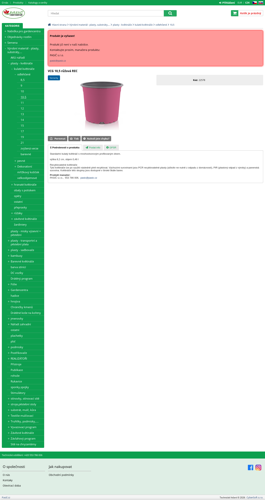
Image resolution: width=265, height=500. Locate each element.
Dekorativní (24, 166)
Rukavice (16, 381)
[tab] (65, 148)
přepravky (20, 207)
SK (260, 2)
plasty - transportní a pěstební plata (24, 242)
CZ (253, 2)
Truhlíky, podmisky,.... (25, 421)
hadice (15, 295)
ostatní (18, 201)
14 (22, 120)
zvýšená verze (29, 148)
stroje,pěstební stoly (23, 404)
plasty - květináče (22, 63)
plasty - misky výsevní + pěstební (26, 233)
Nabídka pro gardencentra (23, 31)
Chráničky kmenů (22, 307)
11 (22, 102)
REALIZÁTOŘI (19, 358)
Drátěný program (22, 278)
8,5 (23, 80)
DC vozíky (17, 273)
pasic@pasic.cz (58, 60)
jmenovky (17, 318)
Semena (12, 42)
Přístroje (16, 364)
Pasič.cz (23, 13)
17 (22, 131)
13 (22, 114)
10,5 (23, 97)
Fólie (14, 284)
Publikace (17, 370)
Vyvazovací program (23, 427)
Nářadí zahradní (21, 324)
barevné (26, 154)
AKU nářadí (18, 57)
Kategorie (12, 25)
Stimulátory (18, 393)
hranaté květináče (25, 184)
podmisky (17, 347)
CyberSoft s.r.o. (255, 497)
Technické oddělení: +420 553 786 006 (22, 455)
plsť (13, 341)
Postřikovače (19, 353)
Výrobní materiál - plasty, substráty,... (23, 50)
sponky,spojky (20, 387)
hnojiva (15, 301)
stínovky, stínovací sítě (25, 398)
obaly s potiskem (25, 190)
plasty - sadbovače (22, 250)
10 (22, 91)
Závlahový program (23, 438)
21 (22, 142)
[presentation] (65, 147)
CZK (247, 2)
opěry (17, 196)
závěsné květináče (25, 219)
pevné (21, 161)
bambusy (16, 255)
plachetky (17, 335)
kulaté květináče (24, 69)
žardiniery (20, 224)
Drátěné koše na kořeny (26, 313)
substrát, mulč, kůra (23, 410)
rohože (15, 375)
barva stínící (18, 267)
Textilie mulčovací (22, 415)
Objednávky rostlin (19, 37)
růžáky (18, 213)
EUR (240, 2)
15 (22, 125)
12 (22, 108)
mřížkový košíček (28, 172)
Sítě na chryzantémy (23, 444)
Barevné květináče (22, 261)
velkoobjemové (27, 178)
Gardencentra (19, 290)
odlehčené (23, 74)
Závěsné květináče (22, 433)
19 (22, 137)
